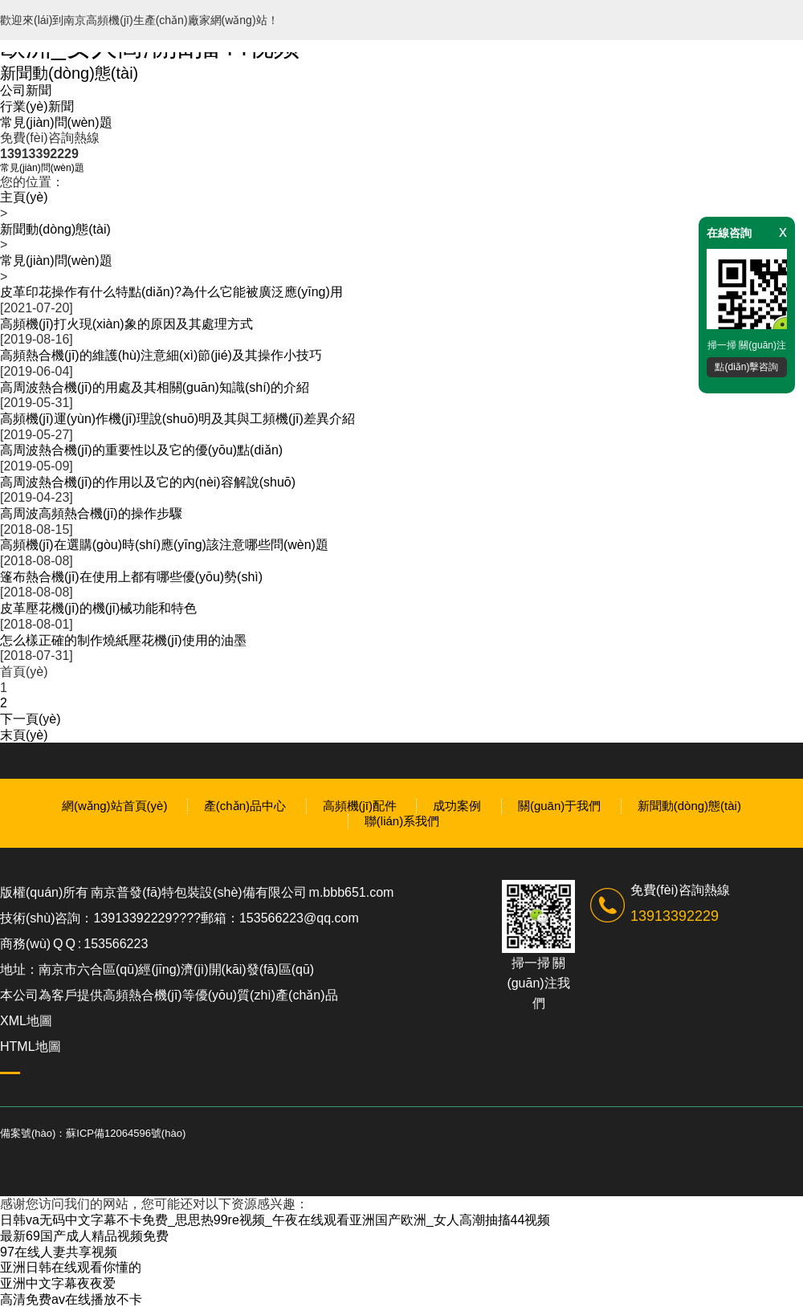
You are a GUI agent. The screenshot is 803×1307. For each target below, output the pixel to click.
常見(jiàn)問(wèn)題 (56, 122)
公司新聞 (25, 90)
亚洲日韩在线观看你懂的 (70, 1267)
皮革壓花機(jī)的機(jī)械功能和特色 (98, 608)
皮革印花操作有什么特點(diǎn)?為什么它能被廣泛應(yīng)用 (171, 292)
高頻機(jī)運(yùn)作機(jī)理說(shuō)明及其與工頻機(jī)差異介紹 (177, 418)
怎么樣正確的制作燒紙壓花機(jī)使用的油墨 (123, 640)
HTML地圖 (30, 1046)
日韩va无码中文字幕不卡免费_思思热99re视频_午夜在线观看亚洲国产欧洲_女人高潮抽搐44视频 (275, 1220)
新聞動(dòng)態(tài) (69, 73)
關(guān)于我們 (559, 805)
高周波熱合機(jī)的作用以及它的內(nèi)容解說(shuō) (148, 482)
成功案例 (457, 805)
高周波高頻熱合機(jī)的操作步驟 (91, 513)
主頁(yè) (24, 197)
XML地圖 (26, 1021)
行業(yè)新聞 (37, 106)
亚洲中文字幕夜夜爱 (58, 1283)
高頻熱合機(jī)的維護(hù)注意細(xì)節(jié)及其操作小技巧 (161, 355)
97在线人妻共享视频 (58, 1252)
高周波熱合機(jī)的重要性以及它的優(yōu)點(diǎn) (141, 450)
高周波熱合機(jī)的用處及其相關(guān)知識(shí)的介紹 (154, 387)
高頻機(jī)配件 (360, 805)
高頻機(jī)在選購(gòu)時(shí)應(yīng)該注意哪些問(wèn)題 (164, 545)
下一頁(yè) (30, 719)
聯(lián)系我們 (402, 821)
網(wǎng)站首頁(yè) (114, 805)
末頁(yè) (24, 735)
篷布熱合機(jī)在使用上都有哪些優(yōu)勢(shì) (131, 577)
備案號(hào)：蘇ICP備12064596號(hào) (92, 1133)
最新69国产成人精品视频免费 (84, 1236)
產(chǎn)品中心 (245, 805)
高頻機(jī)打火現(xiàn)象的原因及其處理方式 (126, 324)
